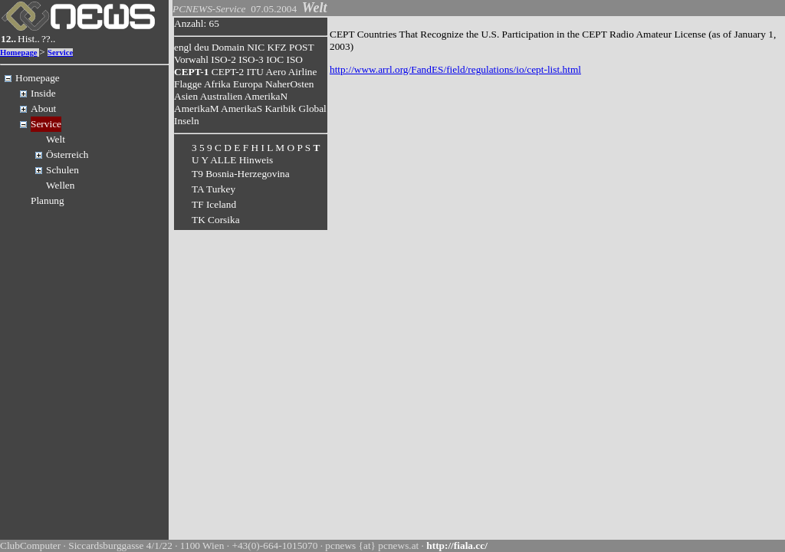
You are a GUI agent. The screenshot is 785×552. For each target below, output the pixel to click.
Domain (228, 47)
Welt (55, 139)
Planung (47, 200)
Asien (186, 96)
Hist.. (29, 38)
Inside (43, 93)
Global (313, 108)
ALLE (223, 160)
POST (301, 47)
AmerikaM (196, 108)
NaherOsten (289, 84)
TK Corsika (216, 219)
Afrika (217, 84)
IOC (275, 59)
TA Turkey (213, 189)
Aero (275, 71)
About (43, 108)
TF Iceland (214, 204)
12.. (8, 38)
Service (60, 52)
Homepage (19, 52)
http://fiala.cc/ (457, 545)
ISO (294, 59)
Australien (221, 96)
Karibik (280, 108)
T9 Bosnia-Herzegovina (241, 173)
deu (201, 47)
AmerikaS (241, 108)
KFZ (277, 47)
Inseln (186, 121)
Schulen (62, 170)
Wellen (60, 185)
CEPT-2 (228, 71)
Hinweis (256, 160)
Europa (248, 84)
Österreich (67, 154)
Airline (302, 71)
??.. (48, 38)
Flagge (188, 84)
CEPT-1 (191, 71)
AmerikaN (266, 96)
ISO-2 (223, 59)
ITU (255, 71)
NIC (255, 47)
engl (183, 47)
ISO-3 (251, 59)
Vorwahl (191, 59)
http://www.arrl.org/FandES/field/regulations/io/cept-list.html (455, 69)
